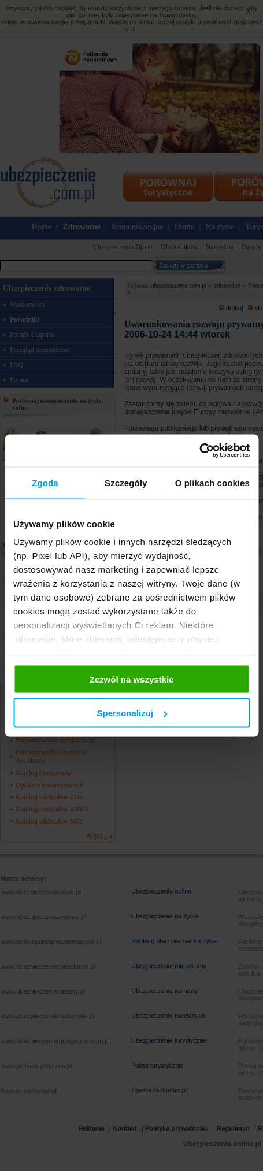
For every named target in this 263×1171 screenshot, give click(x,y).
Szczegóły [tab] (126, 482)
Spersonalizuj (132, 713)
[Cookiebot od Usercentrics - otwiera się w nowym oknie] (199, 450)
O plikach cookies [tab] (212, 482)
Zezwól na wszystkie (132, 679)
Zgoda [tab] (45, 482)
